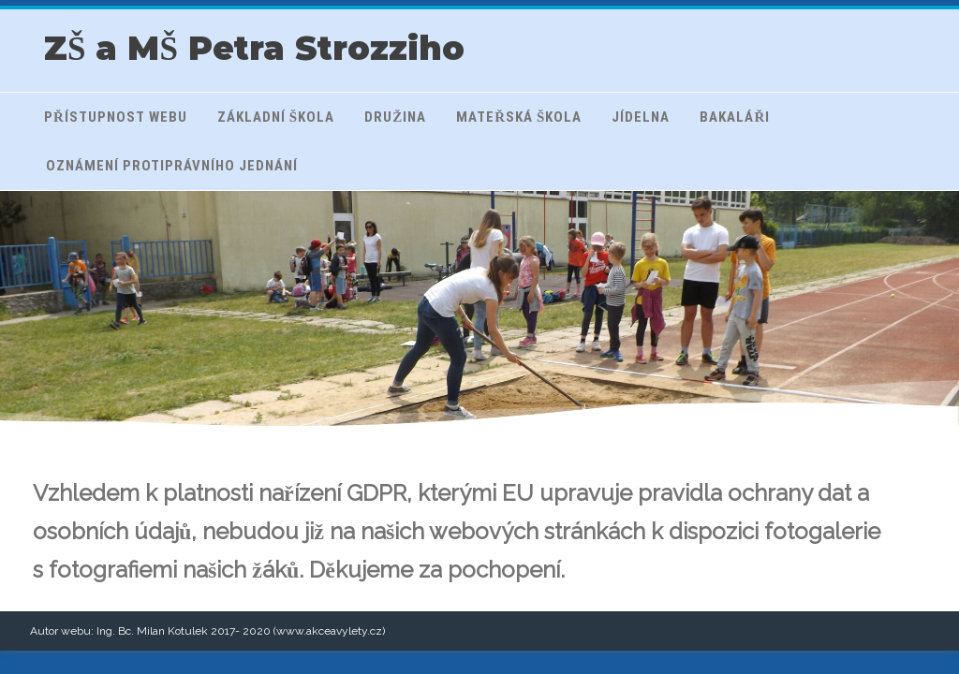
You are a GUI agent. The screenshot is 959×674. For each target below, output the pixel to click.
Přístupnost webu (115, 117)
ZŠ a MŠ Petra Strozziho (254, 48)
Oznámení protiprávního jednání (172, 165)
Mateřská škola (519, 117)
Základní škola (275, 117)
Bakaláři (735, 117)
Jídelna (641, 117)
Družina (395, 117)
